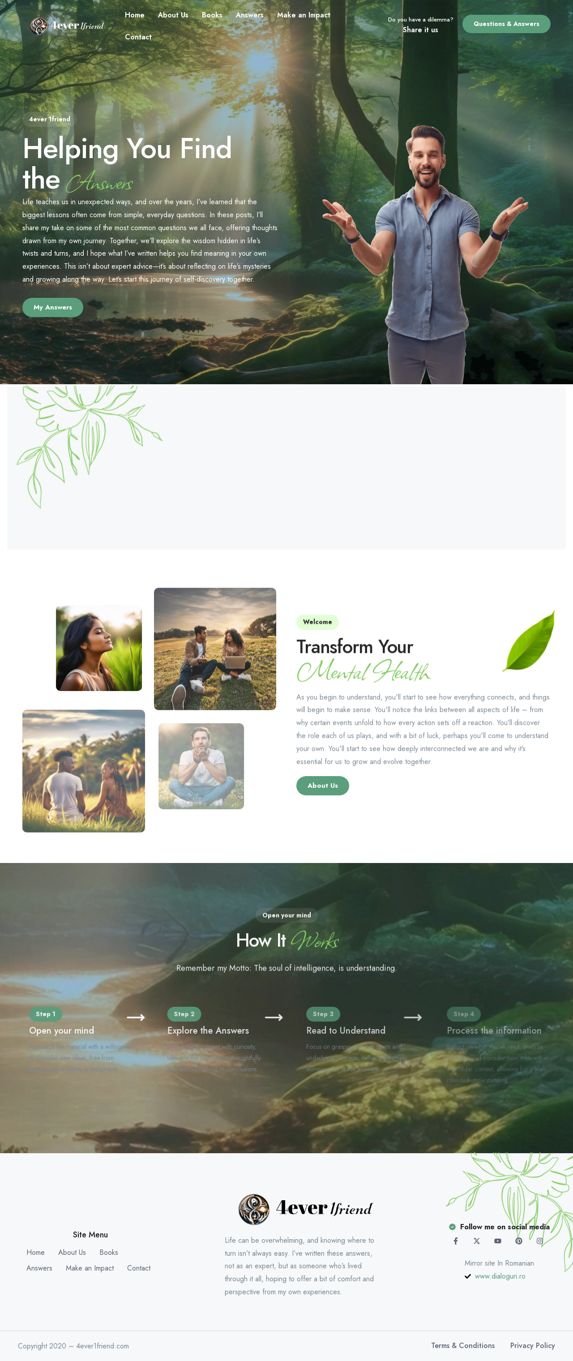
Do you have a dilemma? (420, 19)
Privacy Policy (532, 1345)
